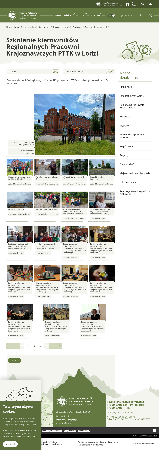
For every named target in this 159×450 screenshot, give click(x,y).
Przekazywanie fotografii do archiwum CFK (135, 193)
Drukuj (14, 360)
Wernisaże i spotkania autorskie (132, 136)
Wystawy (124, 125)
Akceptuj (10, 444)
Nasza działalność (29, 27)
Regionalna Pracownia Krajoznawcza (132, 106)
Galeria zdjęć (44, 27)
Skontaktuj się (84, 430)
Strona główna (12, 27)
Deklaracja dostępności (52, 430)
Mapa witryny (70, 430)
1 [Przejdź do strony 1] (29, 345)
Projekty (124, 155)
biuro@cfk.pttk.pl (64, 416)
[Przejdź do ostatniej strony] (58, 346)
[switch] (111, 15)
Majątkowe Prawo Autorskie (135, 173)
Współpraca (126, 146)
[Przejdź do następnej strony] (52, 346)
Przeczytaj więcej (10, 418)
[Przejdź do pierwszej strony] (9, 346)
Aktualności (126, 86)
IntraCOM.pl (152, 436)
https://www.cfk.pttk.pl (66, 419)
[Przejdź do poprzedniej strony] (16, 346)
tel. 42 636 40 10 (64, 423)
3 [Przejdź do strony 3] (42, 345)
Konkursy (125, 116)
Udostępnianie (128, 182)
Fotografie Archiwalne (132, 95)
